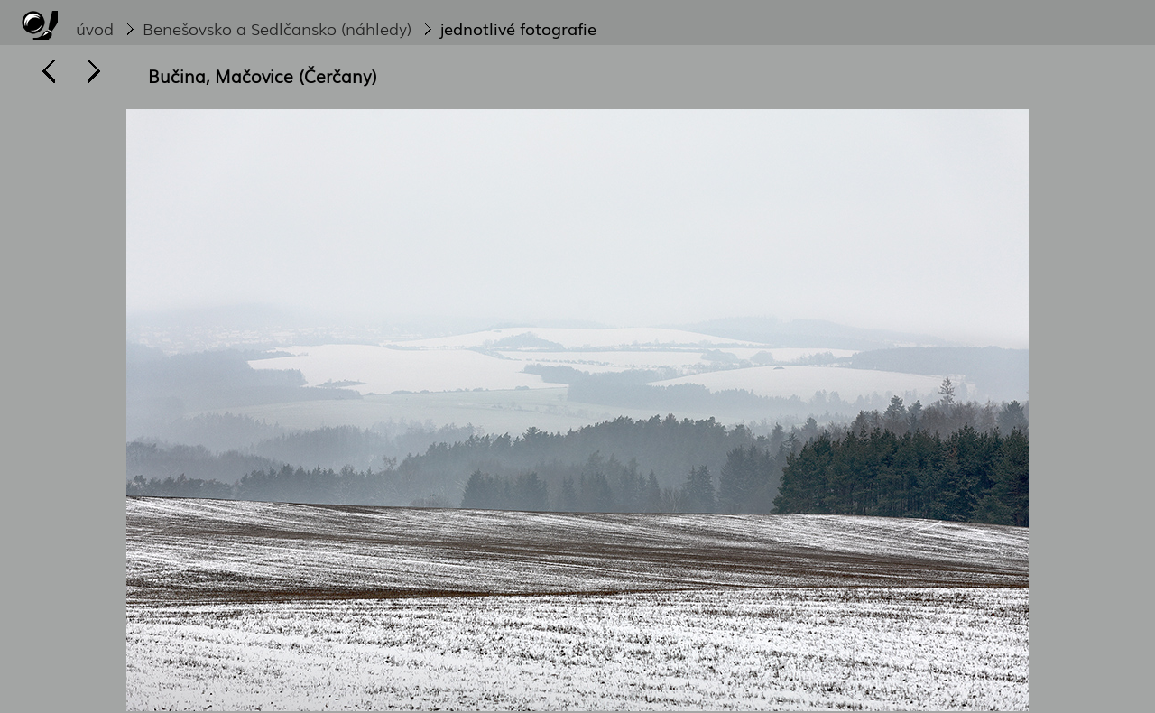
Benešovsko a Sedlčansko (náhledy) (277, 28)
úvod (95, 28)
